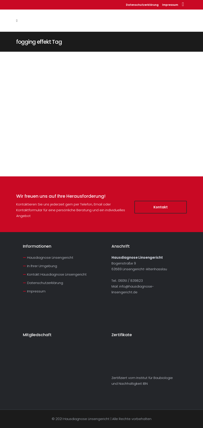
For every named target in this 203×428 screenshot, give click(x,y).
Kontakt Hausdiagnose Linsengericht (57, 274)
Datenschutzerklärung (142, 5)
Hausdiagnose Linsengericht (50, 257)
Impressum (170, 5)
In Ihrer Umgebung (42, 266)
